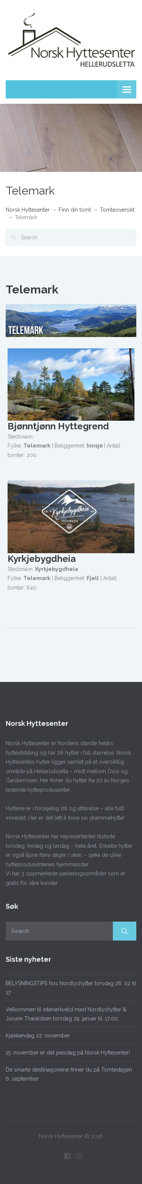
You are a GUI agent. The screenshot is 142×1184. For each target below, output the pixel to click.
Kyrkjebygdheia (42, 558)
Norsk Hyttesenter (28, 210)
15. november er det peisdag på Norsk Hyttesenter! (68, 1053)
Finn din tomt (75, 210)
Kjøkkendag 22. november (38, 1036)
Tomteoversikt (117, 210)
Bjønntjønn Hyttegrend (58, 426)
